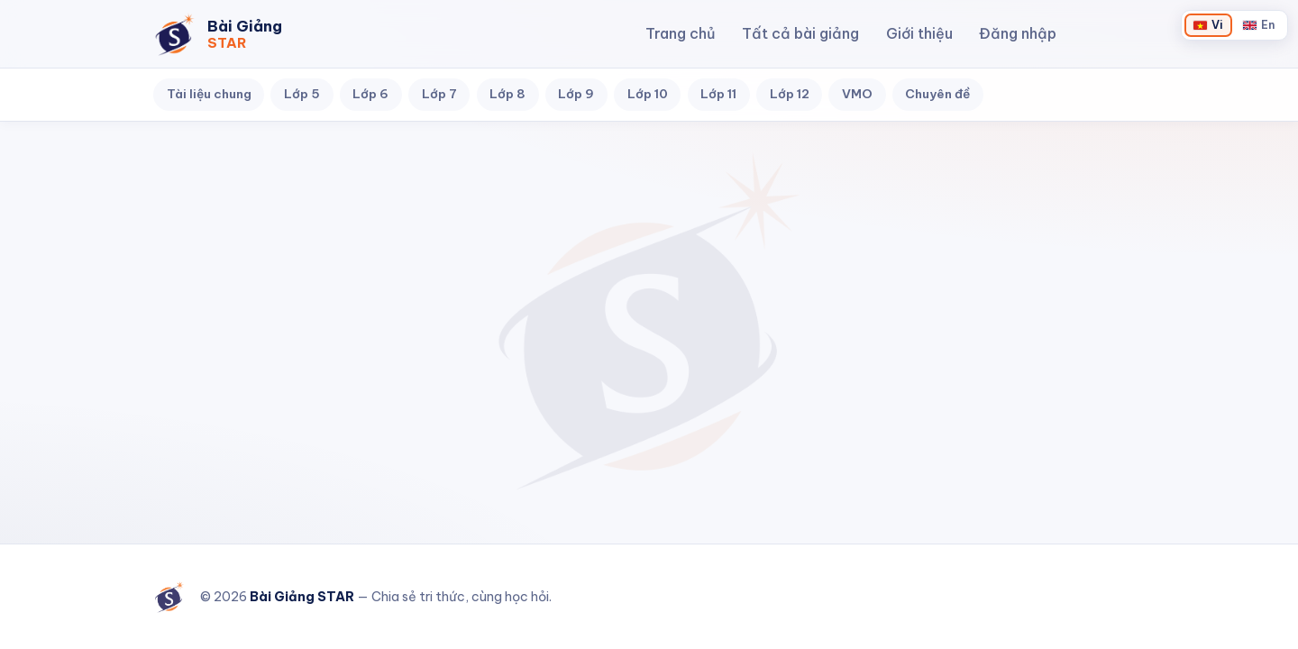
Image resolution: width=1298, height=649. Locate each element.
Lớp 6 (370, 94)
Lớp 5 (302, 94)
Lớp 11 (718, 94)
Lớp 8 (507, 94)
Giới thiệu (919, 33)
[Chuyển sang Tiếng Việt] (1207, 25)
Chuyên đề (937, 94)
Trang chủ (680, 33)
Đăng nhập (1017, 33)
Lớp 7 (439, 94)
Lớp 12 (789, 94)
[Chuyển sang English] (1259, 25)
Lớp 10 (647, 94)
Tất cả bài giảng (800, 33)
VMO (857, 94)
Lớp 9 (576, 94)
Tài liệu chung (209, 94)
